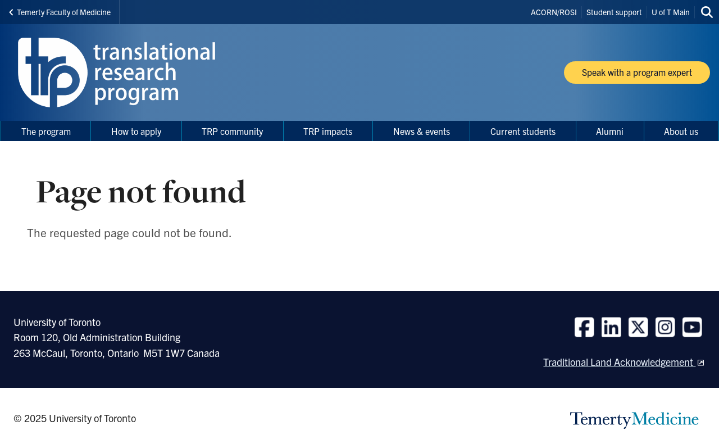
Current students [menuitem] (523, 131)
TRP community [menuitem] (232, 131)
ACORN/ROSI (554, 12)
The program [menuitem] (46, 131)
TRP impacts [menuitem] (327, 131)
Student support (614, 12)
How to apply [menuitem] (136, 131)
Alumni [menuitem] (610, 131)
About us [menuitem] (681, 131)
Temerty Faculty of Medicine (60, 12)
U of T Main (671, 12)
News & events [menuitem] (421, 131)
